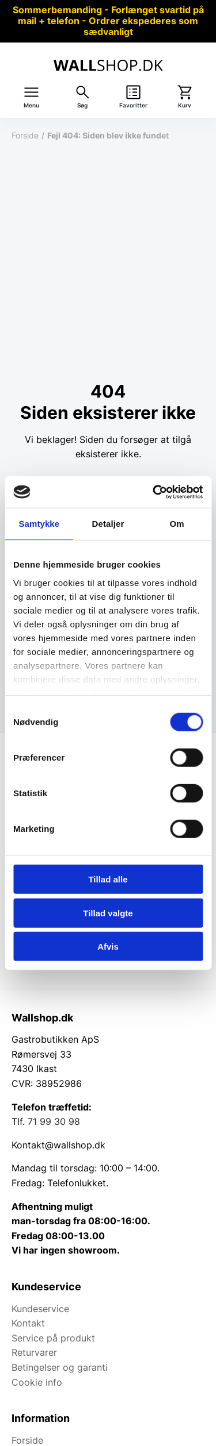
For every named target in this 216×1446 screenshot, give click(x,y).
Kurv (184, 105)
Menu (31, 105)
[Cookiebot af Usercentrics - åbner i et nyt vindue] (154, 491)
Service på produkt (53, 1338)
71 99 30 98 (54, 1121)
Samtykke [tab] (38, 524)
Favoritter (133, 105)
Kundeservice (40, 1308)
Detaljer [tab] (108, 524)
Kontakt (28, 1323)
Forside (25, 135)
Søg (82, 105)
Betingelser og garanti (60, 1367)
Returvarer (34, 1352)
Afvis (108, 946)
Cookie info (37, 1382)
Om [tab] (177, 524)
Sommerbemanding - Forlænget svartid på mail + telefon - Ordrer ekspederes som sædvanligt (108, 20)
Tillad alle (107, 879)
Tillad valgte (107, 912)
